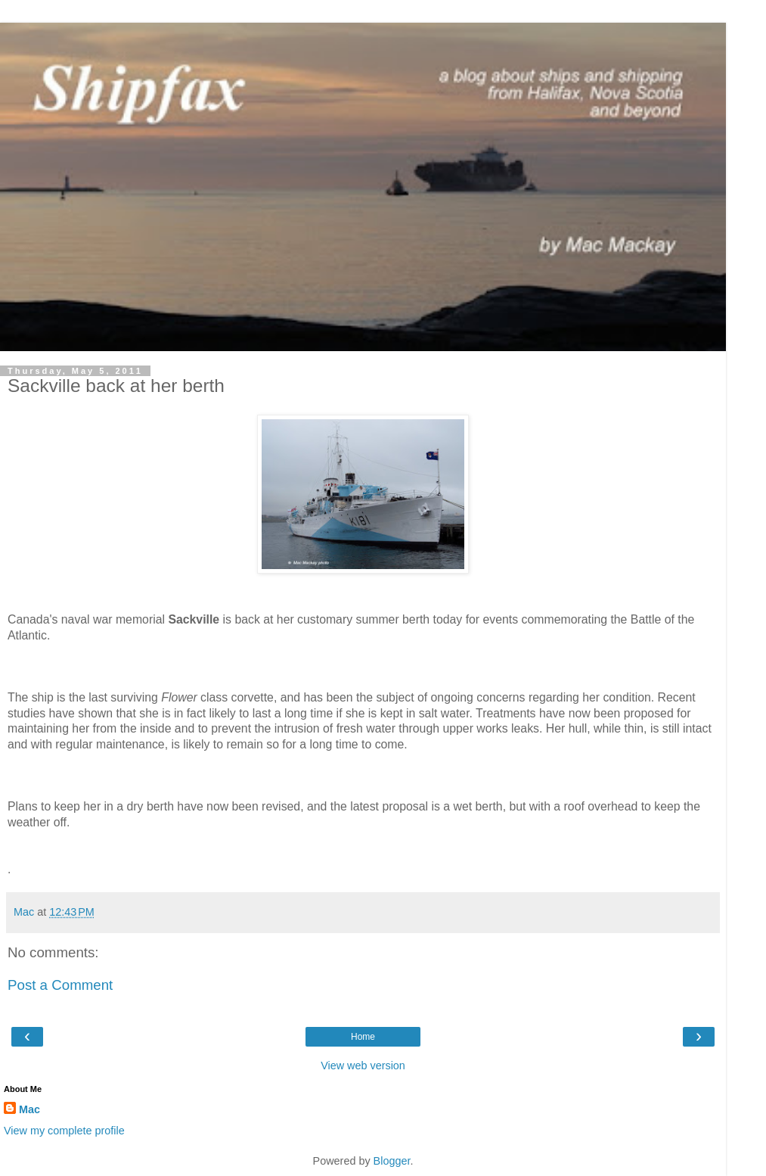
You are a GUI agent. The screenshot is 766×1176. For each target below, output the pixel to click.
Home (363, 1036)
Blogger (392, 1161)
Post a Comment (60, 985)
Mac (29, 1109)
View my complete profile (64, 1131)
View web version (363, 1065)
